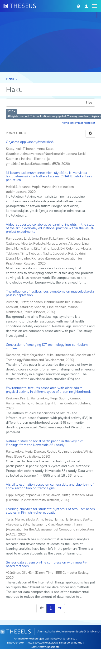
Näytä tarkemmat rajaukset (78, 123)
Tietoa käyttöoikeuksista (41, 642)
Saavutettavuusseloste (45, 647)
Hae (89, 102)
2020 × (11, 111)
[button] (78, 6)
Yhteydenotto (15, 642)
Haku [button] (11, 79)
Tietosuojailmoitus (70, 642)
